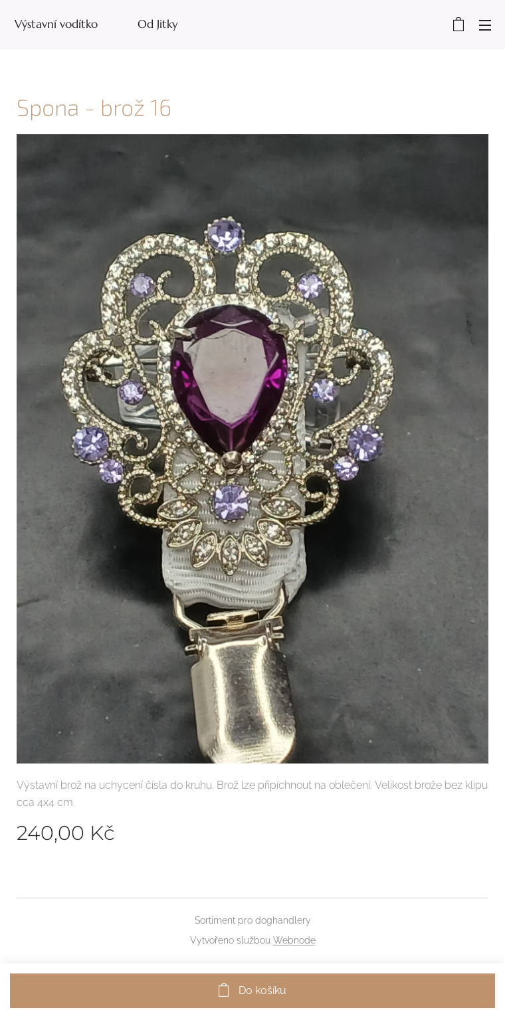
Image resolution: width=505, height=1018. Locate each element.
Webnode (294, 940)
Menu (485, 25)
